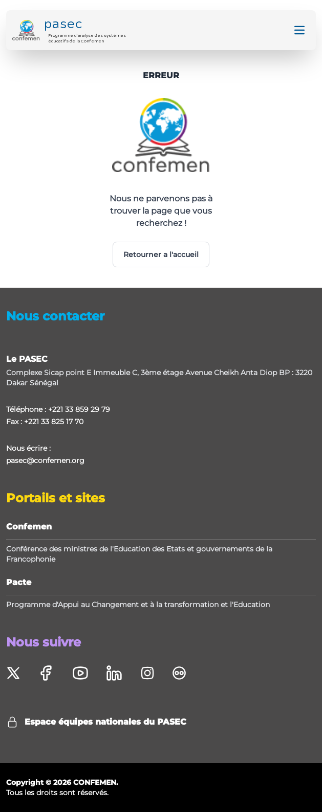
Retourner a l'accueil (161, 254)
